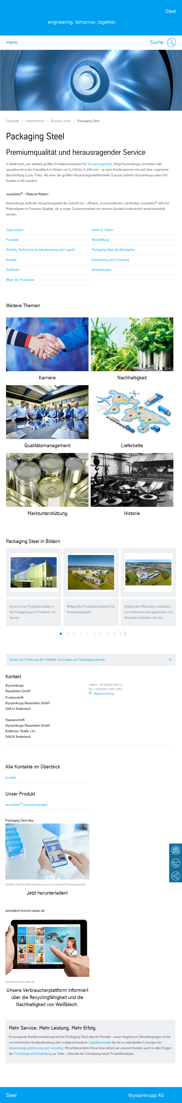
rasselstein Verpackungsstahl (26, 805)
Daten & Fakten (102, 230)
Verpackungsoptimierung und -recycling (36, 1048)
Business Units (61, 121)
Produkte (12, 240)
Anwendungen (101, 269)
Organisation (14, 230)
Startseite (12, 121)
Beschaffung (100, 240)
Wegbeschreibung (104, 694)
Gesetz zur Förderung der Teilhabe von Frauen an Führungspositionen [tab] (57, 659)
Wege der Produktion (20, 280)
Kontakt (11, 260)
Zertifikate (12, 269)
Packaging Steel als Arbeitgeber (113, 249)
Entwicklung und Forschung (110, 260)
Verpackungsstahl (99, 164)
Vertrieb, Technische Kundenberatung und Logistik (40, 249)
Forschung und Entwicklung (32, 1053)
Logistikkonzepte (100, 1042)
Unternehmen (34, 121)
